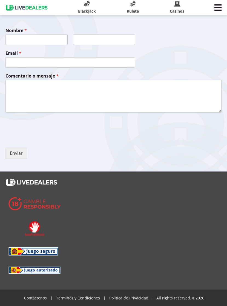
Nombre (16, 30)
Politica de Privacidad (128, 298)
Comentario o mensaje (32, 76)
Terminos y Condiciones (78, 298)
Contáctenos (35, 298)
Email (13, 53)
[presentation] (47, 138)
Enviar (16, 153)
